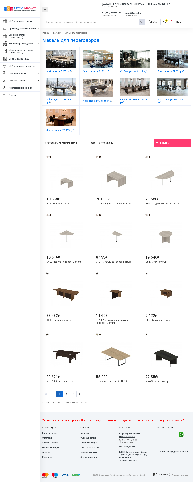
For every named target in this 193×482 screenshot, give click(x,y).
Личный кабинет (88, 452)
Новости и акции (50, 448)
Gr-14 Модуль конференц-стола (113, 203)
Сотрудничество (88, 457)
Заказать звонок (109, 15)
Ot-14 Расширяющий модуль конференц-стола (112, 321)
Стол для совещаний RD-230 (112, 381)
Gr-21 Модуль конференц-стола (113, 261)
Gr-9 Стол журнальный (58, 203)
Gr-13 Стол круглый (156, 261)
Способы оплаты (50, 443)
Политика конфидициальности (172, 452)
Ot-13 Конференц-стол (58, 320)
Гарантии (84, 433)
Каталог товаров (50, 433)
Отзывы (46, 452)
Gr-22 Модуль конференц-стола (63, 261)
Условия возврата (89, 443)
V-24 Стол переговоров (158, 381)
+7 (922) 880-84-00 (111, 12)
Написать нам (131, 15)
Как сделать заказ (89, 448)
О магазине (48, 438)
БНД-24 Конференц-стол (60, 381)
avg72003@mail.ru (133, 13)
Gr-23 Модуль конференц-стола (163, 203)
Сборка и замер (88, 438)
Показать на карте (110, 6)
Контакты (47, 457)
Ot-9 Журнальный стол (158, 320)
